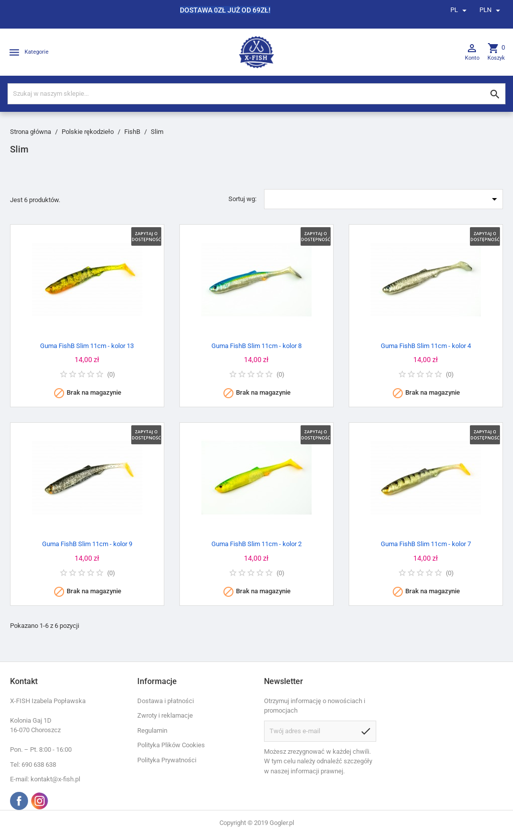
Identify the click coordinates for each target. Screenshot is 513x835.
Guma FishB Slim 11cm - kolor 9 (87, 544)
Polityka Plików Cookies (171, 745)
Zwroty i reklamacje (165, 715)
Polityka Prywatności (166, 760)
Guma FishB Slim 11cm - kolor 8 (256, 346)
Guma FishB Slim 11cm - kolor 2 (256, 544)
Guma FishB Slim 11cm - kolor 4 (426, 346)
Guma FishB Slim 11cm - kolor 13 (87, 346)
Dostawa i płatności (165, 701)
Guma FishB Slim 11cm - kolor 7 (426, 544)
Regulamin (152, 730)
